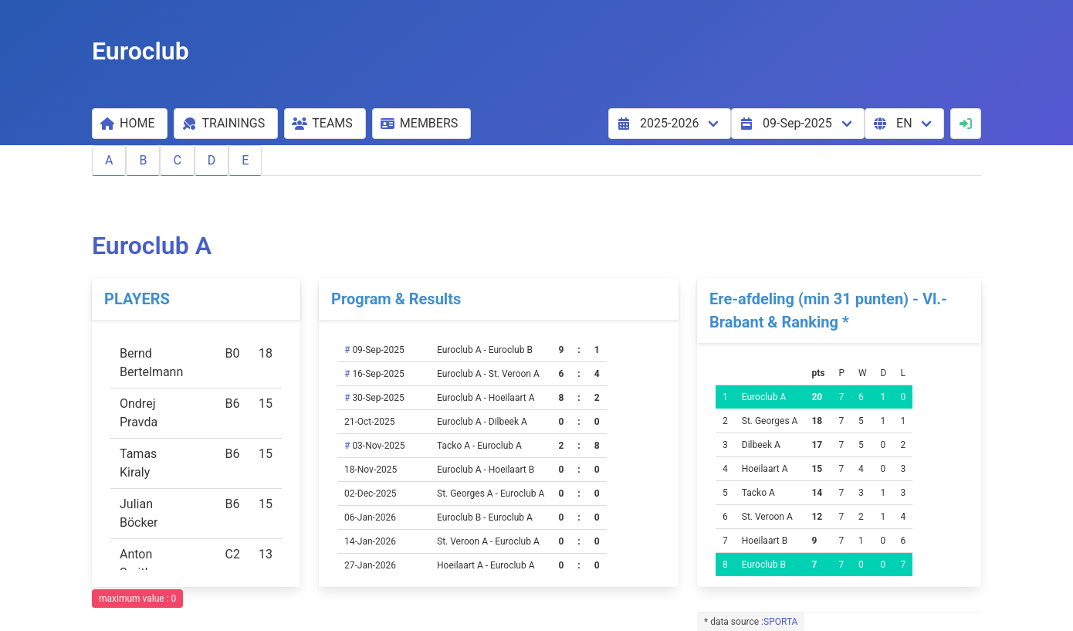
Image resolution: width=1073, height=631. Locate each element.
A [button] (109, 160)
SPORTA (780, 621)
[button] (130, 123)
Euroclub (140, 51)
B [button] (143, 160)
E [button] (245, 160)
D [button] (212, 160)
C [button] (177, 160)
